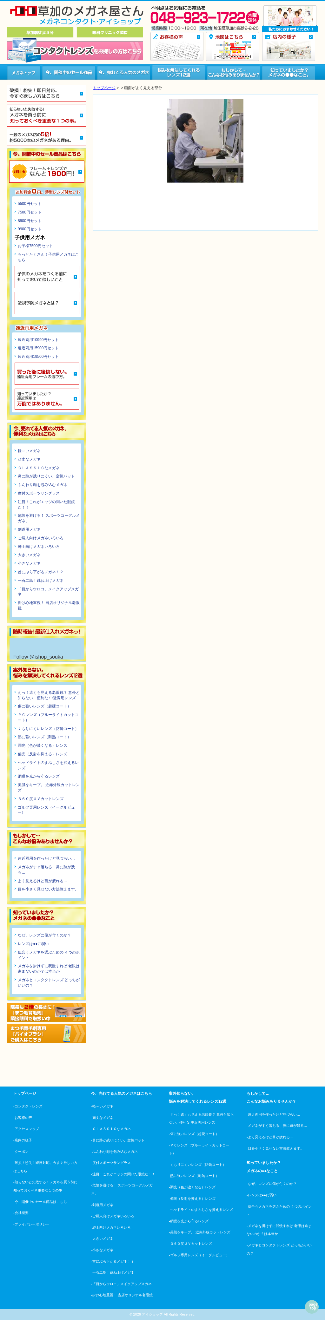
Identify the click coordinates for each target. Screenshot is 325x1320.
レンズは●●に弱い (33, 944)
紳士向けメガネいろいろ (39, 546)
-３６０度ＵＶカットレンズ (190, 1243)
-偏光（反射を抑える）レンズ (192, 1198)
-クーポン (21, 1151)
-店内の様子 (22, 1140)
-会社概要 (21, 1213)
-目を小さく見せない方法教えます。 (275, 1148)
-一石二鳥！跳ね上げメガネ (112, 1272)
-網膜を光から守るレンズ (189, 1221)
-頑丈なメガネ (102, 1118)
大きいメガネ (29, 555)
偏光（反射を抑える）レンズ (42, 754)
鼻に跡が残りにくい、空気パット (46, 476)
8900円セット (30, 221)
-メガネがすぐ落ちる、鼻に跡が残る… (277, 1125)
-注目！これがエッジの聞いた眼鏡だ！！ (123, 1174)
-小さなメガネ (102, 1250)
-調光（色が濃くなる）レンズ (192, 1187)
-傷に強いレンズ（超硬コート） (194, 1134)
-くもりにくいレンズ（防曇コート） (197, 1164)
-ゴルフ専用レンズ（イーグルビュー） (199, 1255)
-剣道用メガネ (102, 1205)
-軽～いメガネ (102, 1106)
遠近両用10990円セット (38, 340)
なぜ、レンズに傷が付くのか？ (44, 935)
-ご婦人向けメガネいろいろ (112, 1216)
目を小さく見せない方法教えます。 (48, 889)
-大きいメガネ (102, 1238)
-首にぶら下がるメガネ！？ (112, 1261)
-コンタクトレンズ (28, 1106)
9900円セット (30, 229)
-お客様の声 (22, 1118)
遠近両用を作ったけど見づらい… (46, 858)
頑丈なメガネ (29, 459)
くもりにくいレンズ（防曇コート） (48, 728)
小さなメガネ (29, 563)
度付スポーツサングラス (39, 493)
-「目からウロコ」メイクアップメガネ (121, 1284)
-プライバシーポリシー (31, 1224)
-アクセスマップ (26, 1129)
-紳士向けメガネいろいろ (111, 1227)
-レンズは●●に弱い (261, 1195)
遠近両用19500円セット (38, 356)
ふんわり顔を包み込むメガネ (42, 485)
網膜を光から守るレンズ (39, 776)
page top (312, 1306)
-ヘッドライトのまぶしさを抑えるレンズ (201, 1210)
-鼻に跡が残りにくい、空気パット (118, 1140)
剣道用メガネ (29, 529)
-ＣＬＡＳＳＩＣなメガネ (111, 1129)
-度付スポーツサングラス (111, 1163)
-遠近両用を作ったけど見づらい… (273, 1114)
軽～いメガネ (29, 451)
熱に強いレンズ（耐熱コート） (44, 737)
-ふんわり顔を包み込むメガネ (114, 1151)
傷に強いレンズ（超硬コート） (44, 706)
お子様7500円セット (35, 246)
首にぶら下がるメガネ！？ (40, 572)
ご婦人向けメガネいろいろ (40, 538)
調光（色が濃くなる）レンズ (42, 745)
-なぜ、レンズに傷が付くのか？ (272, 1183)
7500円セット (30, 212)
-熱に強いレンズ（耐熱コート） (194, 1176)
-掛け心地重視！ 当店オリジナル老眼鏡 (122, 1295)
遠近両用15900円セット (38, 348)
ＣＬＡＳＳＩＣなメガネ (39, 468)
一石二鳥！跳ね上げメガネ (40, 580)
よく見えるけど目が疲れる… (42, 881)
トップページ (104, 88)
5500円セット (30, 203)
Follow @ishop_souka (38, 657)
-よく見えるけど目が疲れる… (270, 1137)
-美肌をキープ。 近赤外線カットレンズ (199, 1232)
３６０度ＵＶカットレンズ (40, 799)
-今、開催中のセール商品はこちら (40, 1202)
